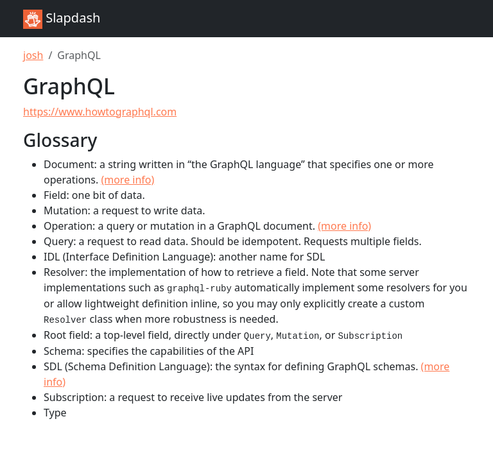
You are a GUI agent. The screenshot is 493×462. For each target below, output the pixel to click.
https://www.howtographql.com (100, 112)
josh (33, 55)
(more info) (127, 180)
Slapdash (61, 19)
